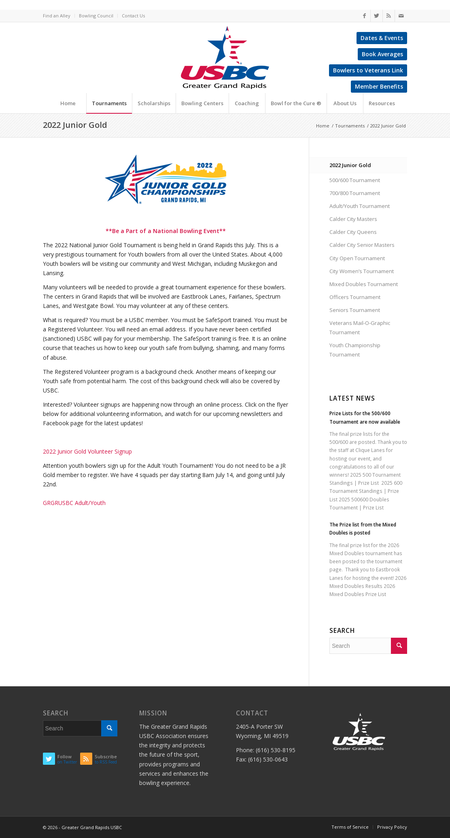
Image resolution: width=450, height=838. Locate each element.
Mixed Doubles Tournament (363, 284)
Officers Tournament (354, 297)
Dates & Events (382, 38)
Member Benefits (379, 86)
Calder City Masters (353, 219)
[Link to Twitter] (376, 16)
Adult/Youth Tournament (359, 206)
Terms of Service (350, 827)
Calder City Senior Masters (362, 244)
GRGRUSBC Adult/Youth (74, 503)
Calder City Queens (353, 231)
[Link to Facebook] (364, 16)
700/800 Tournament (354, 193)
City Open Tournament (357, 258)
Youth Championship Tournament (354, 350)
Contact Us (133, 16)
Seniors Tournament (354, 310)
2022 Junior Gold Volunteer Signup (87, 451)
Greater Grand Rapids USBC (92, 827)
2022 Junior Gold (75, 124)
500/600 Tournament (354, 180)
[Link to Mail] (401, 16)
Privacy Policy (392, 827)
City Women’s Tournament (361, 271)
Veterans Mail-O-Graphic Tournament (359, 327)
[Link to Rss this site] (389, 16)
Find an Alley (56, 16)
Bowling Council (96, 16)
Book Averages (382, 54)
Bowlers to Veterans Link (368, 70)
